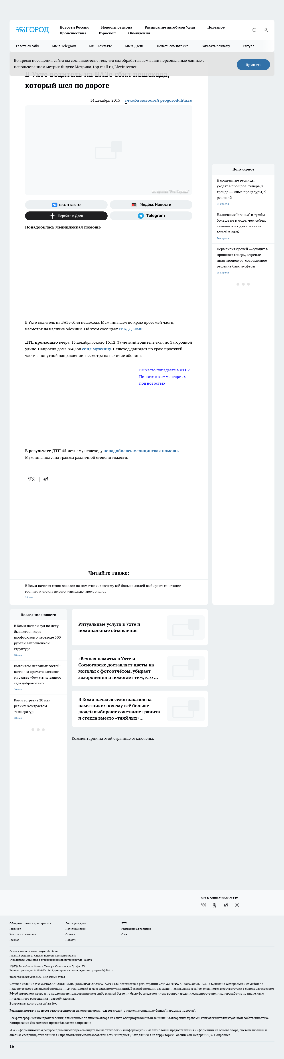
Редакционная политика (136, 928)
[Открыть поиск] (254, 30)
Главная (14, 939)
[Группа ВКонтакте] (66, 204)
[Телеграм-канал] (151, 215)
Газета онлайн (27, 46)
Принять (253, 64)
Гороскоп (107, 33)
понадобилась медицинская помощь (141, 450)
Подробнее (222, 1035)
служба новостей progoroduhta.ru (158, 100)
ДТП (124, 923)
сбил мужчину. (97, 348)
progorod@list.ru (102, 970)
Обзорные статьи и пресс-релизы (30, 923)
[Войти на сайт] (265, 30)
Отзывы (70, 934)
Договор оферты (75, 923)
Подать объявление (173, 46)
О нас (124, 934)
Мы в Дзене (134, 46)
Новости (70, 939)
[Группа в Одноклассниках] (214, 905)
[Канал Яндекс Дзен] (66, 215)
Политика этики (75, 928)
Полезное (216, 27)
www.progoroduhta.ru (44, 951)
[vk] (32, 479)
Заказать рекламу (215, 46)
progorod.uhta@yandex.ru (26, 976)
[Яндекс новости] (151, 204)
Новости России (74, 27)
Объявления (139, 33)
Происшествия (73, 33)
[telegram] (47, 479)
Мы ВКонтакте (100, 46)
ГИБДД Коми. (131, 328)
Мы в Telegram (64, 46)
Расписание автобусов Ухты (170, 27)
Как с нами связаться (23, 934)
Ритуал (248, 46)
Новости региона (116, 27)
